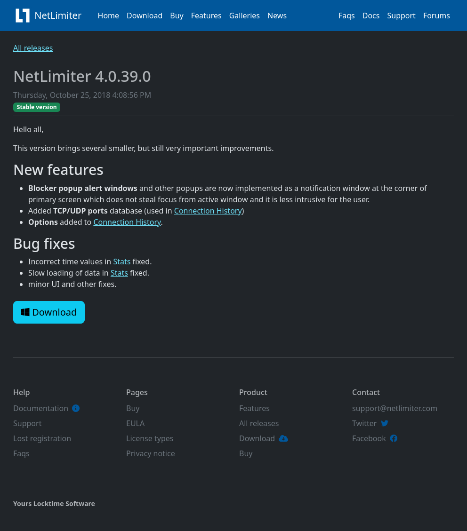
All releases (33, 48)
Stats (121, 261)
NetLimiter (50, 15)
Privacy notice (150, 453)
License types (149, 438)
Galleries (244, 15)
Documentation (40, 408)
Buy (176, 15)
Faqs (346, 15)
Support (401, 15)
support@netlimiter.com (394, 408)
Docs (371, 15)
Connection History (208, 211)
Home (109, 15)
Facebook (369, 438)
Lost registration (42, 438)
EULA (135, 423)
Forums (436, 15)
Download (144, 15)
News (277, 15)
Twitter (364, 423)
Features (206, 15)
